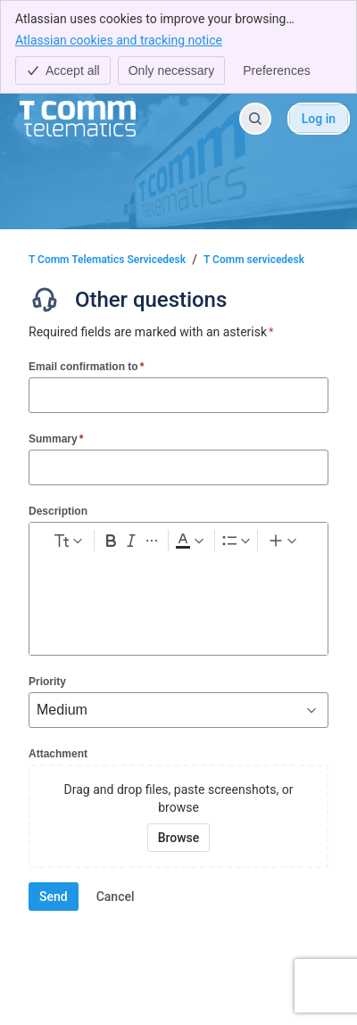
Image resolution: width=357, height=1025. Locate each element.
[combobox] (38, 710)
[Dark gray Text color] (189, 540)
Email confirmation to (86, 366)
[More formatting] (151, 540)
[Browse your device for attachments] (179, 837)
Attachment (58, 754)
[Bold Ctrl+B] (110, 540)
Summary (56, 438)
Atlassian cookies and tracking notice (118, 39)
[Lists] (236, 540)
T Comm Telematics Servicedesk (107, 259)
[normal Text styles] (67, 540)
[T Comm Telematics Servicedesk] (77, 118)
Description (58, 511)
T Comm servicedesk (253, 259)
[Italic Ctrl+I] (130, 540)
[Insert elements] (284, 540)
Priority (47, 681)
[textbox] (178, 591)
